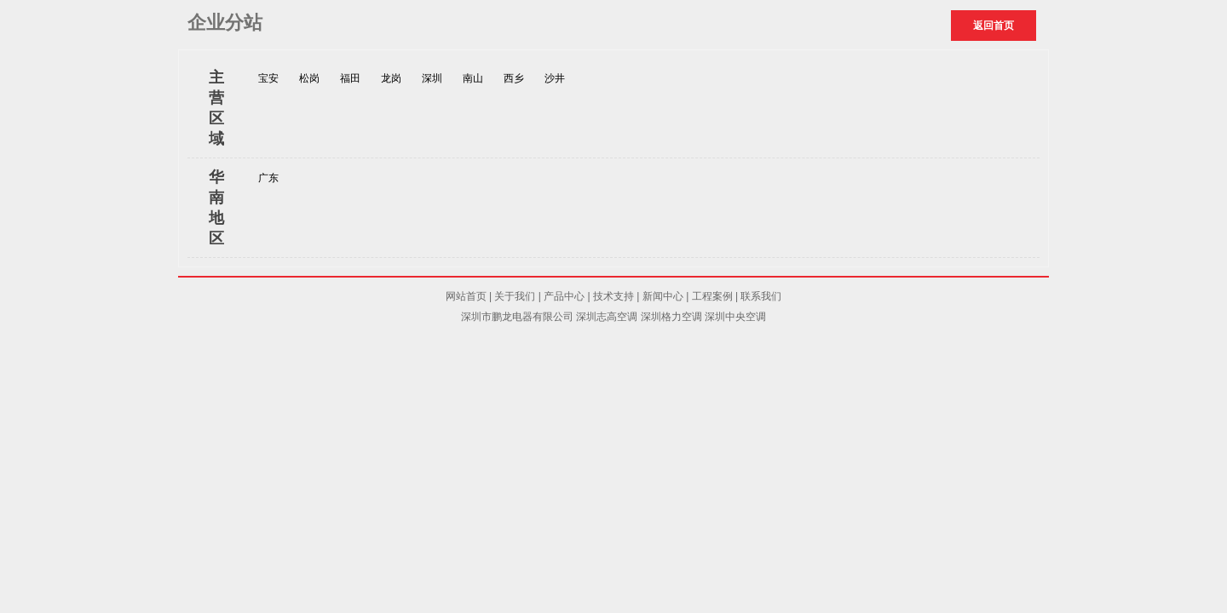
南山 (473, 78)
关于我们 (514, 296)
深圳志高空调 (606, 317)
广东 (268, 178)
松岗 (309, 78)
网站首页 (466, 296)
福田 (350, 78)
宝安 (268, 78)
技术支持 (613, 296)
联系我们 (760, 296)
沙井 (554, 78)
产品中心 (564, 296)
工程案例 (712, 296)
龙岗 (391, 78)
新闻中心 (662, 296)
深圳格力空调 (671, 317)
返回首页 (993, 26)
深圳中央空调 (735, 317)
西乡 (514, 78)
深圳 (432, 78)
